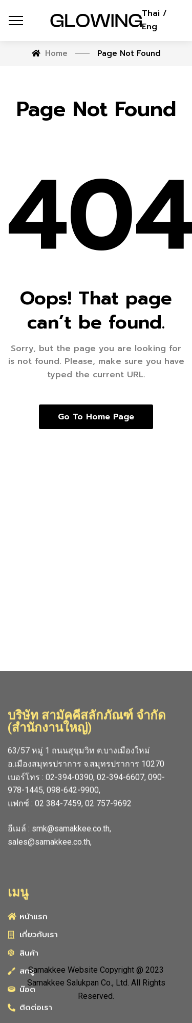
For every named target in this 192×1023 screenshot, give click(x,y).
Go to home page (96, 417)
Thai (152, 13)
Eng (149, 27)
